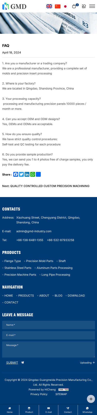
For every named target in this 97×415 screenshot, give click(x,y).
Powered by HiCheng (42, 389)
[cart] (75, 6)
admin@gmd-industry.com (33, 231)
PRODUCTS (26, 295)
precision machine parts (20, 274)
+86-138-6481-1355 (29, 240)
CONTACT (11, 302)
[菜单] (92, 6)
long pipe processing (56, 274)
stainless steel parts (17, 267)
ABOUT (44, 295)
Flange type (12, 261)
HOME (8, 295)
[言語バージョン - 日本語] (65, 6)
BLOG (58, 295)
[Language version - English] (49, 6)
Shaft (62, 261)
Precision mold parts (39, 261)
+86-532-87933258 (60, 240)
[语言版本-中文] (57, 6)
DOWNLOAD (76, 295)
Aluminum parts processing (55, 267)
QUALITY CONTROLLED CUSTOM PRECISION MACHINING (49, 186)
